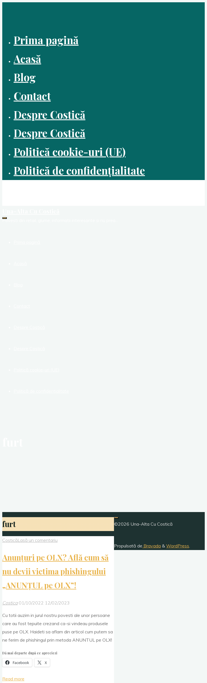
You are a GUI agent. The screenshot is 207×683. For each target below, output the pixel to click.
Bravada (151, 546)
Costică (10, 540)
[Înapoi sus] (116, 518)
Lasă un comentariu (38, 540)
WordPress (177, 546)
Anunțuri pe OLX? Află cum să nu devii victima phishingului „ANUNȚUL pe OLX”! (55, 571)
